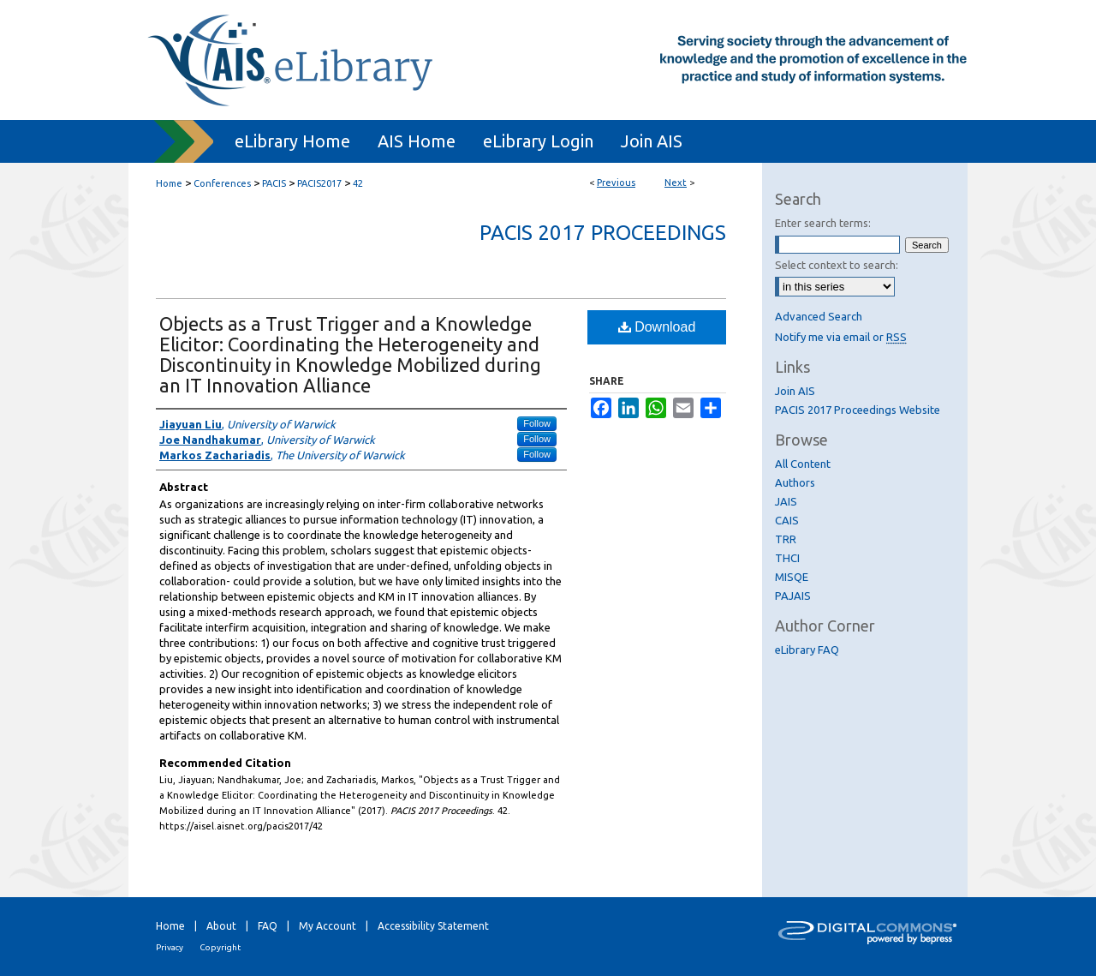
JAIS (786, 501)
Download (657, 327)
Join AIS (795, 391)
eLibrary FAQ (807, 650)
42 (358, 183)
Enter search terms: (823, 223)
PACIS (274, 183)
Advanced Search (818, 316)
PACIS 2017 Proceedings (603, 232)
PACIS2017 (319, 183)
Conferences (222, 183)
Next (675, 182)
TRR (785, 539)
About (221, 925)
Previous (616, 182)
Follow (537, 423)
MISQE (791, 577)
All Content (803, 464)
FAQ (267, 925)
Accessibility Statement (433, 925)
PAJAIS (793, 596)
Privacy (169, 947)
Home (169, 183)
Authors (795, 482)
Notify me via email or (841, 337)
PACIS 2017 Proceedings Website (857, 410)
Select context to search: (836, 265)
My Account (327, 925)
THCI (787, 558)
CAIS (787, 520)
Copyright (220, 947)
